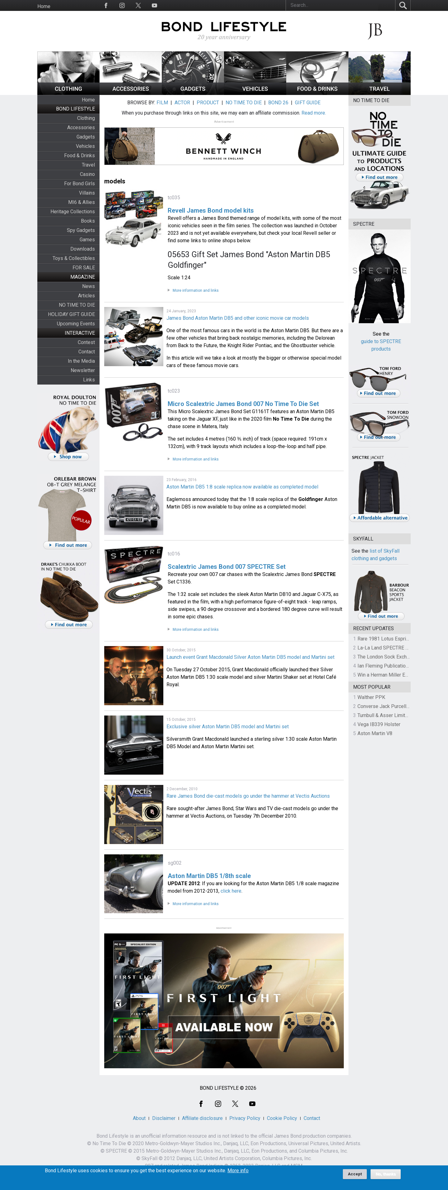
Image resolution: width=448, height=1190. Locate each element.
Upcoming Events (76, 324)
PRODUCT (208, 103)
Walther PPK (371, 697)
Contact (86, 352)
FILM (162, 103)
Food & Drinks (79, 155)
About (139, 1118)
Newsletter (83, 370)
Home (43, 6)
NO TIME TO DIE (77, 305)
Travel (88, 165)
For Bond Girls (79, 184)
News (88, 286)
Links (89, 380)
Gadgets (86, 137)
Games (87, 240)
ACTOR (182, 103)
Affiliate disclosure (202, 1118)
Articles (86, 296)
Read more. (313, 113)
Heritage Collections (72, 212)
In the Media (81, 361)
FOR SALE (83, 268)
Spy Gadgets (81, 230)
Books (88, 221)
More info (238, 1173)
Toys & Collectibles (74, 258)
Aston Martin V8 (374, 733)
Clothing (86, 118)
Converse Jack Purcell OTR (387, 706)
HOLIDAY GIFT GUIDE (71, 314)
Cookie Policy (282, 1118)
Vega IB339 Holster (378, 724)
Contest (86, 342)
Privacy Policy (244, 1118)
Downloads (82, 249)
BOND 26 (278, 103)
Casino (87, 174)
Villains (87, 193)
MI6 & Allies (81, 202)
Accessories (81, 127)
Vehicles (85, 146)
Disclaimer (163, 1118)
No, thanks (386, 1176)
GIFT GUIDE (307, 103)
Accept (355, 1176)
